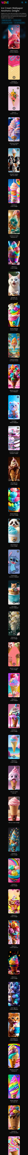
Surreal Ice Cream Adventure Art (14, 236)
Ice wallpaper (17, 20)
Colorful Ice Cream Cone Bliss (14, 1132)
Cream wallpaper (6, 20)
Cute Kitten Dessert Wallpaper (14, 607)
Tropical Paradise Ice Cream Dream (14, 360)
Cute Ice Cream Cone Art (14, 792)
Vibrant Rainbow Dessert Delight (14, 329)
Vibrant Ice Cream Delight (14, 267)
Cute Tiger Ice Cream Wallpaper (14, 1008)
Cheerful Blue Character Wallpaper (14, 576)
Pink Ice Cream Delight (14, 822)
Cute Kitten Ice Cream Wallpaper (14, 1039)
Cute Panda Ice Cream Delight (14, 545)
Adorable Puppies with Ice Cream (14, 174)
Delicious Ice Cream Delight (14, 638)
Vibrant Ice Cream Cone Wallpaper (14, 391)
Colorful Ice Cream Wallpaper (14, 82)
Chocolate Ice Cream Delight (14, 483)
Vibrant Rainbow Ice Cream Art (14, 1101)
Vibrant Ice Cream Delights (14, 699)
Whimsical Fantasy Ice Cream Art (14, 144)
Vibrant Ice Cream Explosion (14, 946)
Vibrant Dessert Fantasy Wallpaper (14, 51)
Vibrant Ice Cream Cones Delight (14, 668)
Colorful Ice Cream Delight (14, 205)
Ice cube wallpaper (19, 22)
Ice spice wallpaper (7, 22)
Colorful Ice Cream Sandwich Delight (14, 452)
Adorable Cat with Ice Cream (14, 298)
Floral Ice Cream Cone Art (14, 113)
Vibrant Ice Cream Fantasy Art (14, 1070)
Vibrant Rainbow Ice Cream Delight (14, 514)
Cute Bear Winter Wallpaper (14, 421)
